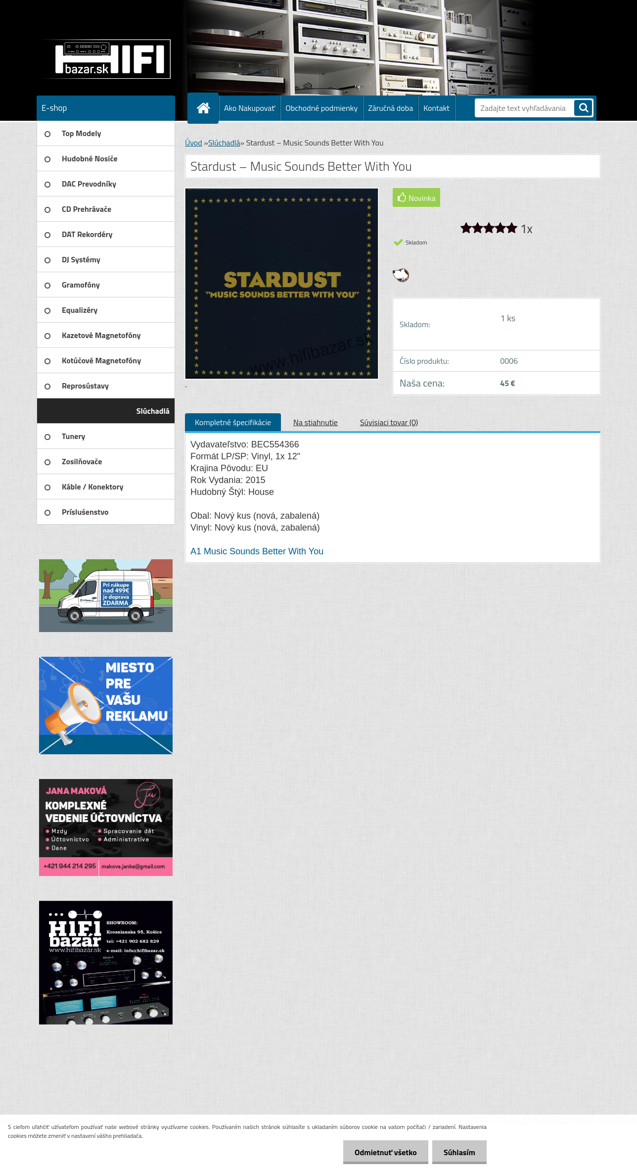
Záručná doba (390, 108)
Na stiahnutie (315, 422)
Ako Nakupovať (249, 108)
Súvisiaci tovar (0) (389, 422)
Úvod (193, 142)
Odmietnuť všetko (383, 1152)
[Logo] (105, 59)
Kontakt (436, 108)
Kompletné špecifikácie (233, 422)
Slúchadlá (224, 142)
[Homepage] (207, 108)
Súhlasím (458, 1152)
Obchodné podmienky (321, 108)
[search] (583, 108)
